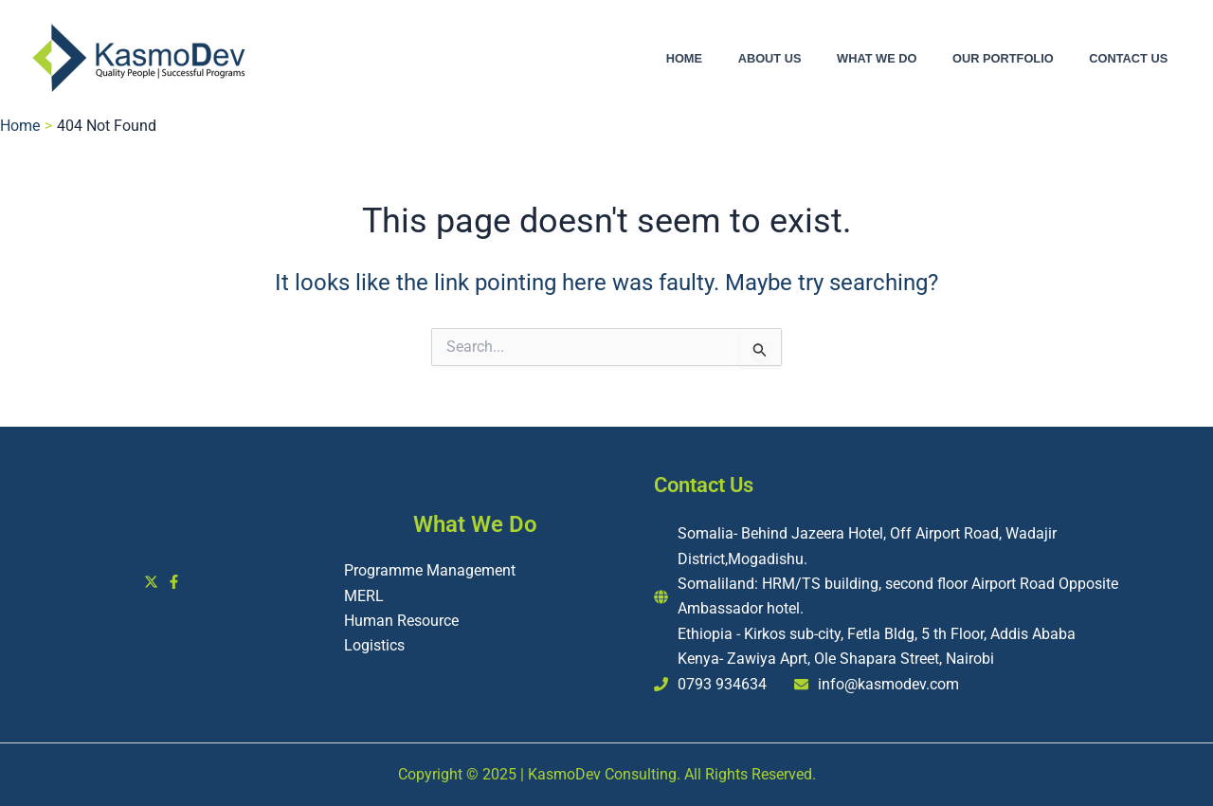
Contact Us (1134, 59)
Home (735, 59)
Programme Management (430, 570)
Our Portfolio (1020, 59)
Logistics (374, 645)
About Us (810, 59)
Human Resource (401, 621)
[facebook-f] (176, 582)
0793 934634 (722, 684)
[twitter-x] (153, 582)
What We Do (905, 59)
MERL (364, 596)
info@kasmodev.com (888, 684)
